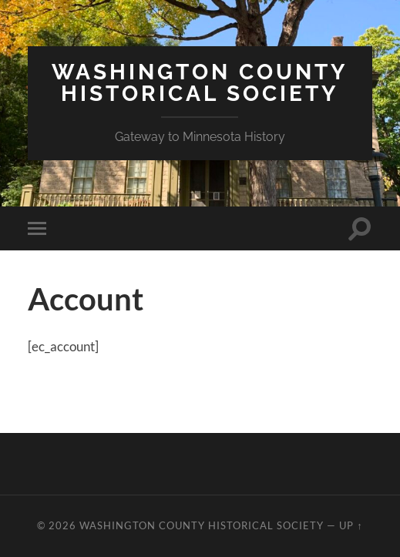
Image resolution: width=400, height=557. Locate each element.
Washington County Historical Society (200, 82)
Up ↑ (350, 525)
